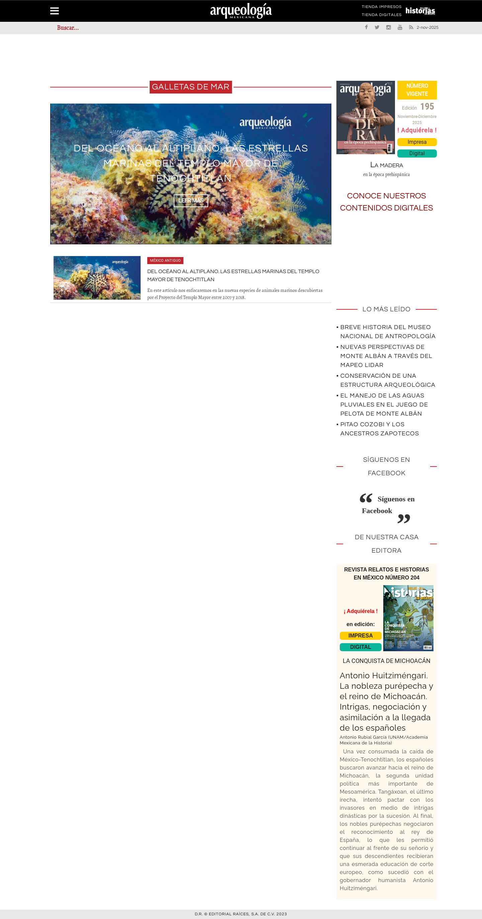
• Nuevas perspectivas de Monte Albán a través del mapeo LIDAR (384, 356)
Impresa (417, 142)
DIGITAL (360, 647)
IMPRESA (360, 635)
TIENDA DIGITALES (382, 16)
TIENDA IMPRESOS (382, 8)
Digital (417, 153)
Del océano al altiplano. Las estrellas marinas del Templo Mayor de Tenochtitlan (191, 163)
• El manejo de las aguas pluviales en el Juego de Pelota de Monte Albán (382, 404)
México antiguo (165, 260)
